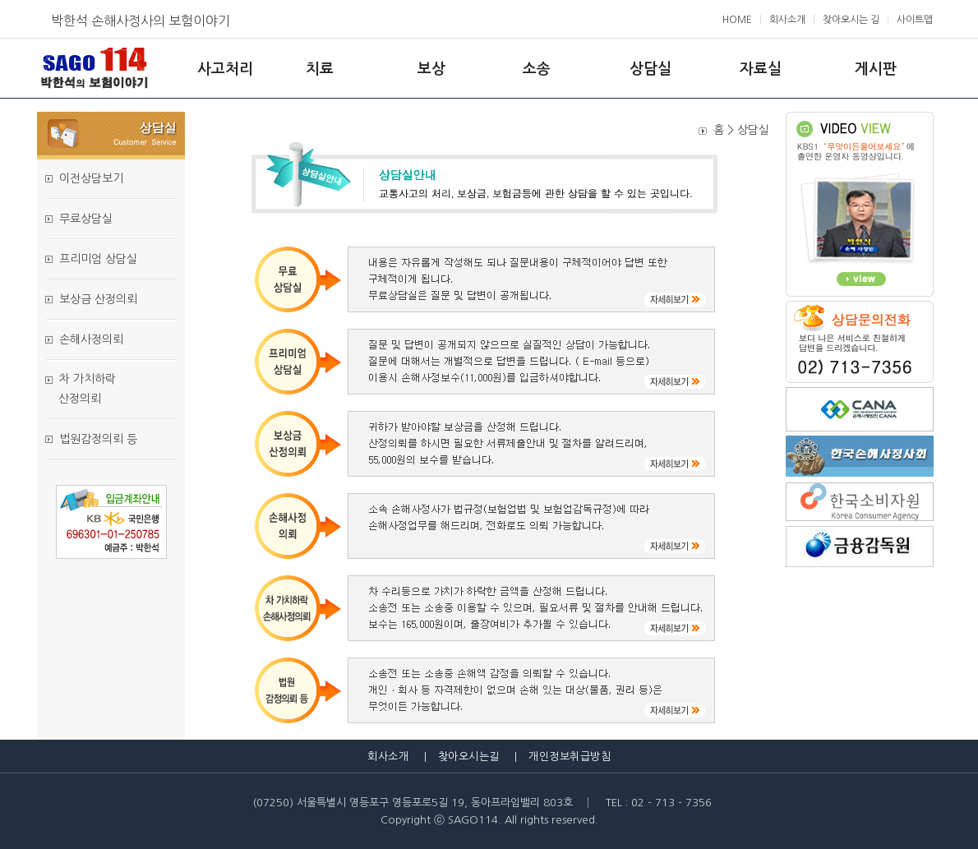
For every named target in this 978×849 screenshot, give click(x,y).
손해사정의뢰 (91, 339)
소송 (537, 69)
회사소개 (787, 20)
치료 (320, 69)
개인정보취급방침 (569, 756)
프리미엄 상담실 (98, 259)
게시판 (876, 69)
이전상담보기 (91, 178)
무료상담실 (86, 218)
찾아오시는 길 (851, 20)
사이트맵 (915, 20)
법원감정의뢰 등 (98, 439)
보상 (431, 69)
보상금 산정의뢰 (98, 299)
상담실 (650, 69)
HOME (737, 20)
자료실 (761, 69)
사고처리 (225, 69)
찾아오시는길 (469, 756)
